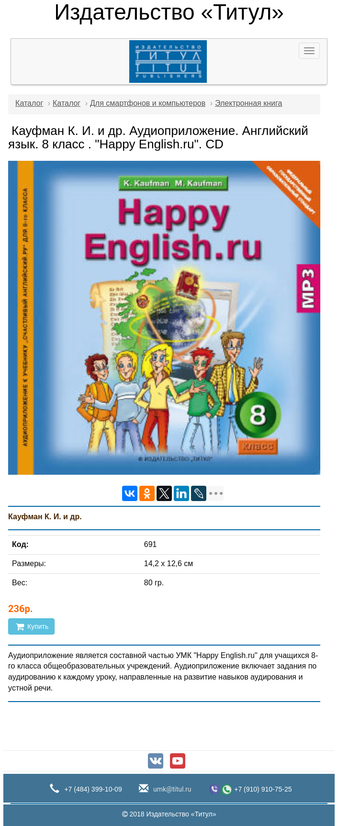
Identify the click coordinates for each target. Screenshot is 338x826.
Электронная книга (248, 103)
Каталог (29, 103)
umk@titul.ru (172, 789)
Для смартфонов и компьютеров (147, 103)
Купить (31, 626)
